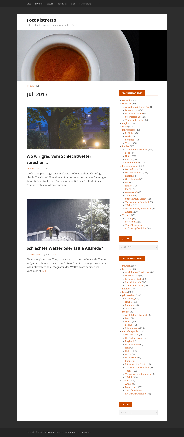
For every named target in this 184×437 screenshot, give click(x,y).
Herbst (128, 136)
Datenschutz (85, 4)
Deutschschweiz (133, 172)
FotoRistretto (41, 20)
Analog (129, 218)
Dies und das (132, 110)
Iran (127, 182)
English (50, 4)
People (128, 159)
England (129, 176)
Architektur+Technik (136, 149)
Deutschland (132, 169)
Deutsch (39, 4)
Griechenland (132, 179)
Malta (128, 189)
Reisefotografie (130, 166)
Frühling (130, 133)
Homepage (62, 4)
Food (127, 153)
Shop (73, 4)
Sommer (129, 139)
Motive (125, 146)
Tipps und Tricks (134, 120)
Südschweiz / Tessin (135, 198)
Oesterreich (131, 192)
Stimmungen (132, 162)
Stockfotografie (133, 117)
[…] (68, 185)
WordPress (72, 432)
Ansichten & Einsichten (137, 107)
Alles (29, 4)
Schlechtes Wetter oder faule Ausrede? (65, 248)
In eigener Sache (134, 113)
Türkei (128, 205)
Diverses (126, 103)
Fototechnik (131, 221)
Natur (128, 156)
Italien (128, 185)
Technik (126, 215)
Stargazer (86, 432)
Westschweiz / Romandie (138, 208)
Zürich (129, 212)
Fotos (125, 126)
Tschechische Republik (137, 202)
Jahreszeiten (128, 130)
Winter (129, 143)
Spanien (129, 195)
